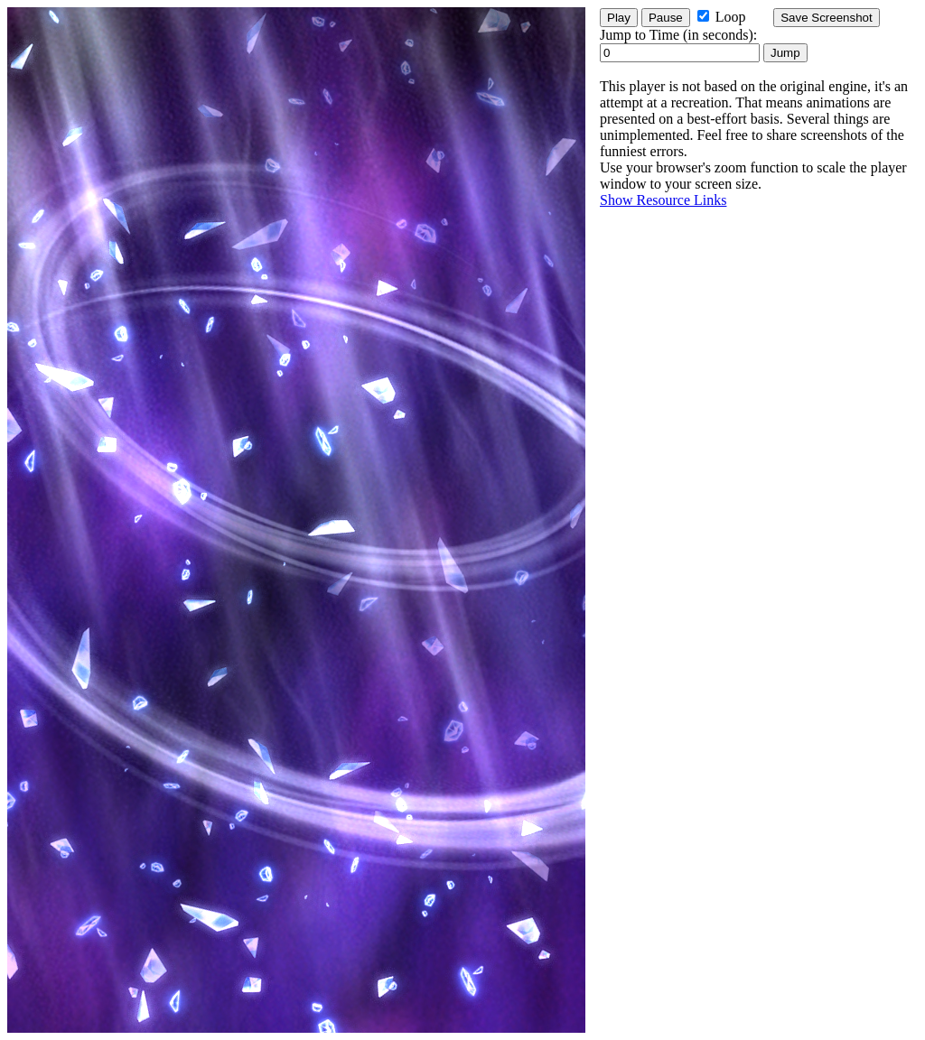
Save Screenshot (826, 17)
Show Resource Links (663, 200)
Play (619, 17)
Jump (785, 53)
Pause (666, 17)
